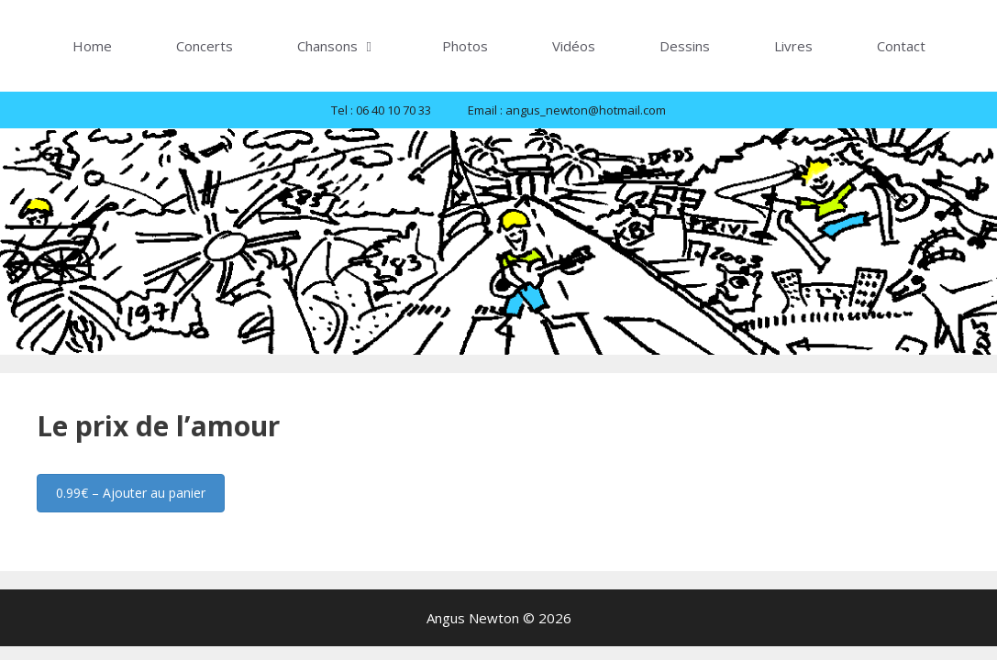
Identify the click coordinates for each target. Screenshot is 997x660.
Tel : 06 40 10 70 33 (381, 110)
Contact (901, 46)
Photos (465, 46)
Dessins (684, 46)
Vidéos (573, 46)
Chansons (353, 46)
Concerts (204, 46)
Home (92, 46)
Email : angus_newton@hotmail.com (567, 110)
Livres (793, 46)
